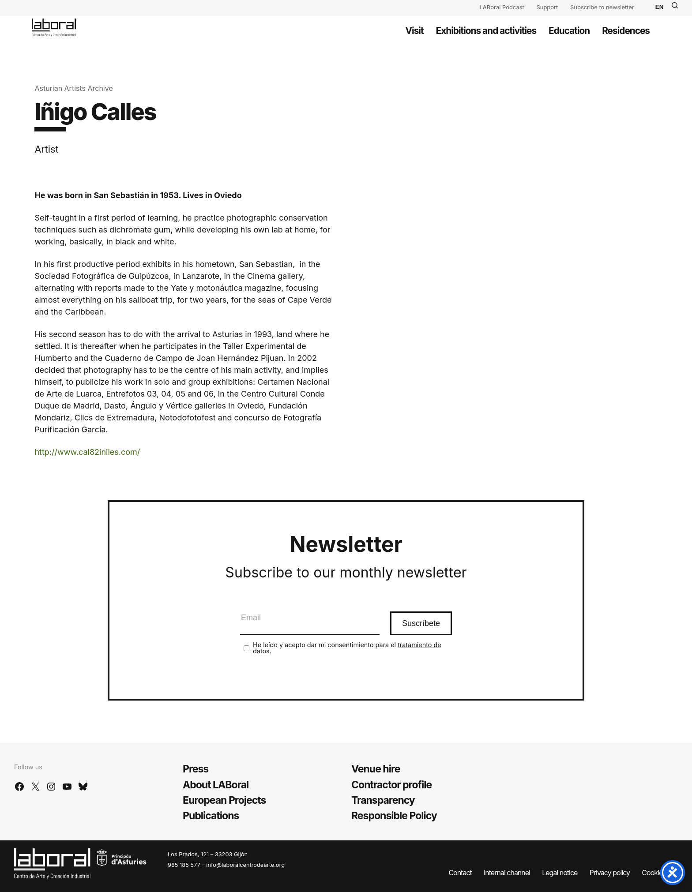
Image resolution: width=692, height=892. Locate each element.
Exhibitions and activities (486, 30)
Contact (459, 872)
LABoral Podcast (502, 7)
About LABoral (215, 785)
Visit (415, 30)
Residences (626, 30)
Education (569, 30)
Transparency (383, 800)
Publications (211, 816)
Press (195, 769)
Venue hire (375, 769)
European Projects (224, 800)
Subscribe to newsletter (602, 7)
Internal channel (507, 872)
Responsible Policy (394, 816)
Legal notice (559, 872)
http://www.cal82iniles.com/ (87, 452)
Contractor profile (391, 785)
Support (547, 7)
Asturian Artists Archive (73, 88)
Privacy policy (610, 872)
